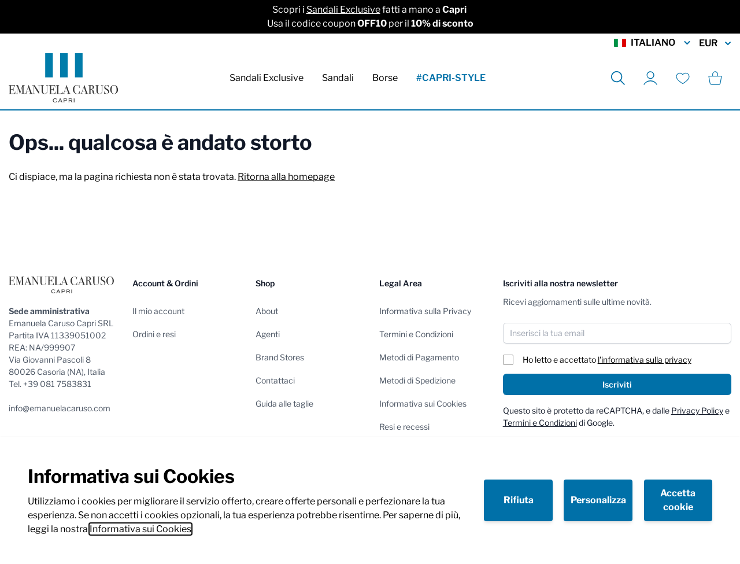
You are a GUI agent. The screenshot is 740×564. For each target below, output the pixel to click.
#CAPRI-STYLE (451, 77)
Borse (385, 77)
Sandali (338, 77)
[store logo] (63, 77)
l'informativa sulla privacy (644, 359)
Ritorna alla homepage (286, 176)
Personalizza (598, 500)
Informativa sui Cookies (140, 529)
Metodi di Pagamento (419, 357)
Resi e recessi (404, 427)
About (267, 311)
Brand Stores (280, 357)
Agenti (268, 334)
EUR (715, 43)
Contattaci (275, 380)
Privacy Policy (697, 410)
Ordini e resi (154, 334)
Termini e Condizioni (416, 334)
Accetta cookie (677, 500)
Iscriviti (617, 384)
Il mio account (158, 311)
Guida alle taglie (284, 403)
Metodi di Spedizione (417, 380)
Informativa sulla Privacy (425, 311)
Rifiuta (519, 500)
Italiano (653, 43)
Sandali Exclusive (343, 9)
